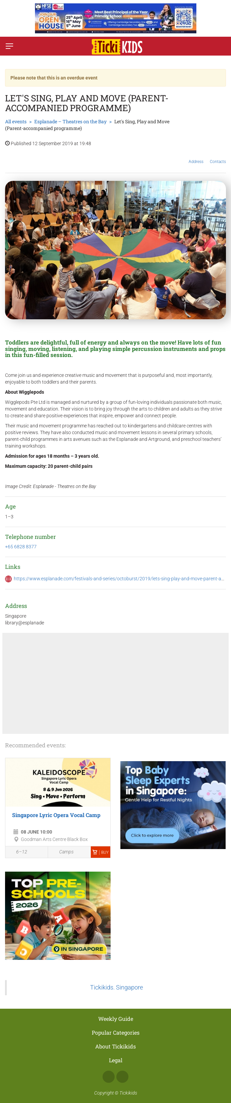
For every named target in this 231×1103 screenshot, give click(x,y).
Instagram (122, 1077)
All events (16, 121)
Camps (62, 852)
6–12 (18, 852)
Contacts (218, 156)
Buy (100, 852)
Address (196, 156)
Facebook (109, 1077)
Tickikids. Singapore (116, 987)
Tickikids (128, 1093)
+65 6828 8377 (21, 546)
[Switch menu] (9, 46)
